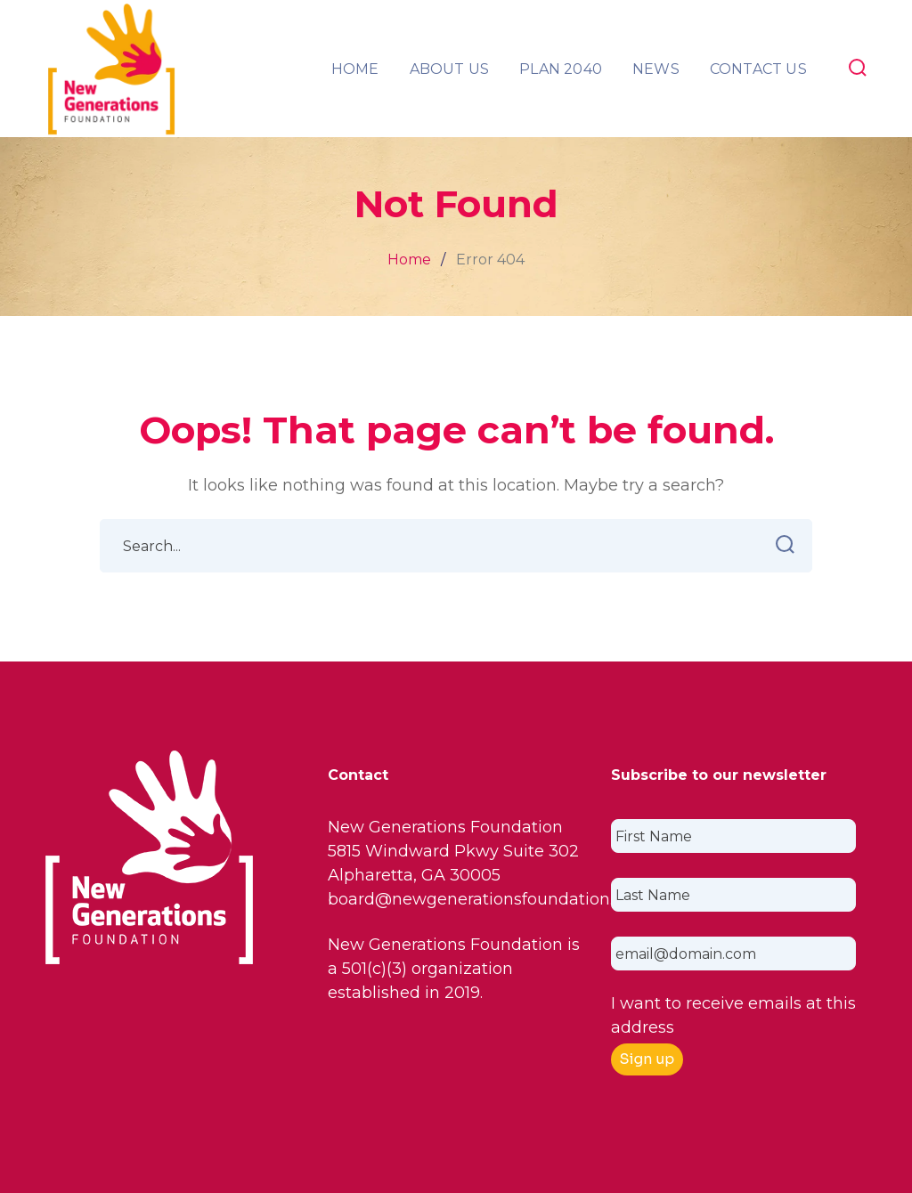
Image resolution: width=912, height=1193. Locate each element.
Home (409, 259)
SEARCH (779, 544)
